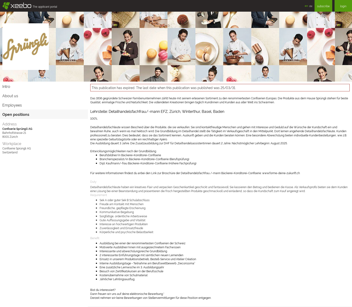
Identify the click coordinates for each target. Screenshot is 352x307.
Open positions (15, 114)
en (306, 5)
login (343, 6)
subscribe (323, 6)
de (310, 6)
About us (10, 95)
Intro (6, 86)
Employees (12, 104)
